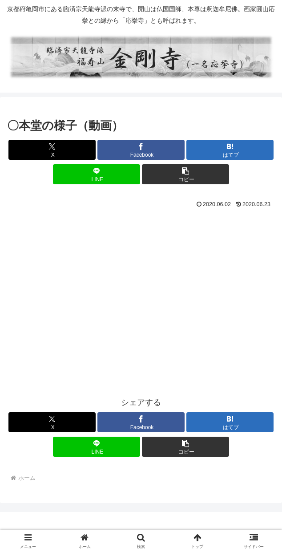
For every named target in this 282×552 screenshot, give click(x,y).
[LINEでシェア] (96, 174)
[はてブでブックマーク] (230, 150)
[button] (185, 174)
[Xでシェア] (52, 150)
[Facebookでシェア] (141, 150)
